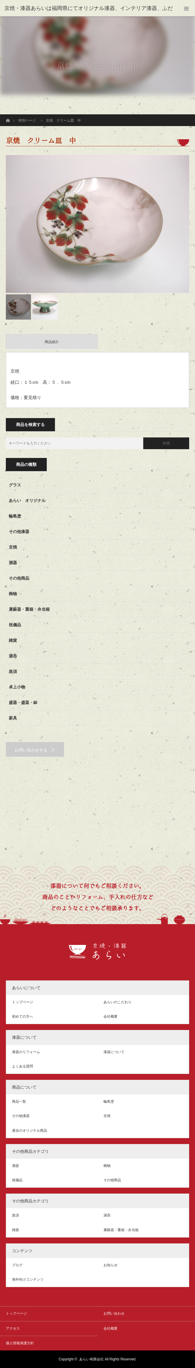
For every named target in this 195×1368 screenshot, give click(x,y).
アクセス (13, 1328)
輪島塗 (15, 516)
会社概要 (110, 1016)
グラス (15, 485)
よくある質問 (22, 1066)
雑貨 (13, 640)
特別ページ (27, 120)
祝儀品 (15, 624)
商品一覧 (19, 1101)
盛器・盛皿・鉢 (23, 702)
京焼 (13, 547)
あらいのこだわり (117, 1002)
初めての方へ (22, 1016)
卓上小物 (17, 687)
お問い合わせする (31, 750)
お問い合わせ (114, 1313)
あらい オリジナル (27, 500)
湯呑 (13, 656)
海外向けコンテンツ (28, 1279)
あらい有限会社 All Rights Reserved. (108, 1359)
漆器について (114, 1052)
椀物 (13, 593)
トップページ (22, 1002)
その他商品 (19, 578)
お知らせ (110, 1265)
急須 (13, 671)
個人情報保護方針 (20, 1343)
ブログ (17, 1265)
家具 (13, 718)
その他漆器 (19, 531)
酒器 (13, 562)
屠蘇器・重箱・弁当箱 (29, 609)
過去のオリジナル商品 (29, 1130)
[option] (97, 224)
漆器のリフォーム (26, 1052)
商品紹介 (52, 342)
